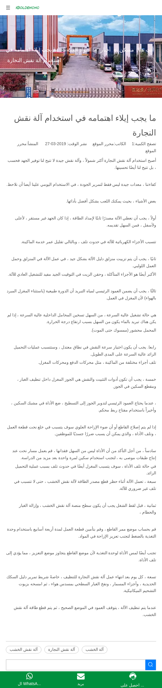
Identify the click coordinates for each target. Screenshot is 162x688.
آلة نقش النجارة (61, 649)
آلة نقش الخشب (24, 649)
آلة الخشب (95, 649)
